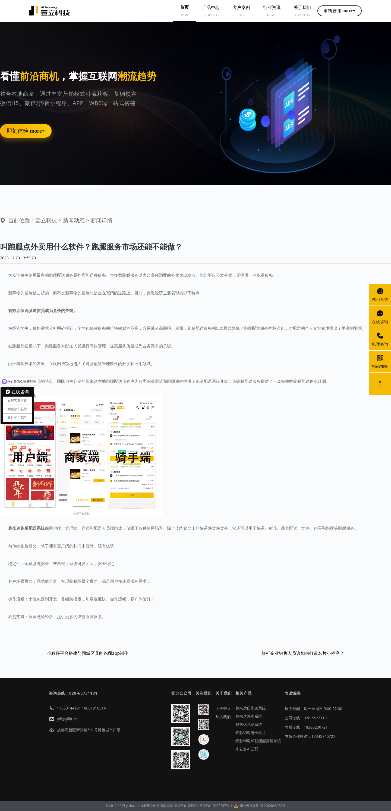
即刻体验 (26, 131)
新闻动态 (74, 220)
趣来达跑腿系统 (248, 724)
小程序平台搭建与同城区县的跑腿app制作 (88, 653)
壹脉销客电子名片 (250, 732)
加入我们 (223, 716)
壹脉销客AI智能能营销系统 (258, 740)
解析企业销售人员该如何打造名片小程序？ (302, 653)
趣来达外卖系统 (248, 716)
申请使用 (339, 11)
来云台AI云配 (246, 748)
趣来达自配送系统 (250, 708)
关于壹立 (223, 708)
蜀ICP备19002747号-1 (215, 805)
